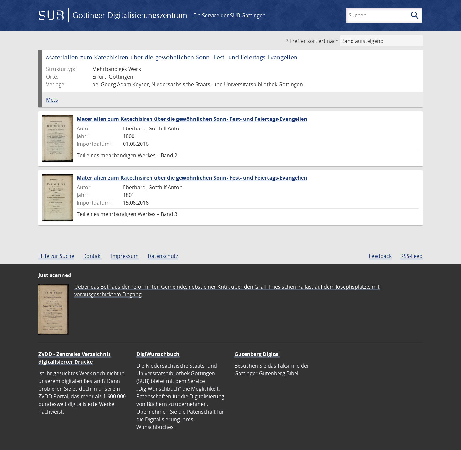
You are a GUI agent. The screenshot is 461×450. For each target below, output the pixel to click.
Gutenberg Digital (257, 354)
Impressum (125, 256)
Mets (52, 99)
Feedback (380, 256)
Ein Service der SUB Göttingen (229, 15)
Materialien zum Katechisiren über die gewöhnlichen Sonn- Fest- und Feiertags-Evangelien (192, 118)
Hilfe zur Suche (56, 256)
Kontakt (92, 256)
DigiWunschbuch (158, 354)
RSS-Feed (411, 256)
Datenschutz (163, 256)
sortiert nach (323, 40)
